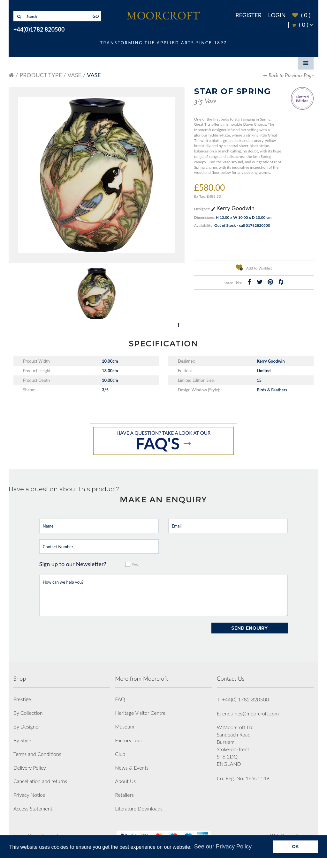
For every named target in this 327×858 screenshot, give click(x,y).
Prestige (22, 699)
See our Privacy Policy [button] (223, 846)
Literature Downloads (139, 808)
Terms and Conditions (37, 754)
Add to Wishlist (254, 267)
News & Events (131, 768)
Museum (124, 726)
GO (96, 16)
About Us (125, 781)
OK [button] (295, 846)
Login (277, 15)
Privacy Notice (29, 795)
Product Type (40, 75)
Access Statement (32, 808)
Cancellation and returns (40, 781)
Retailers (124, 795)
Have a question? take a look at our (163, 441)
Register (248, 15)
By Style (22, 740)
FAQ (120, 699)
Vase (74, 75)
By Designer (26, 726)
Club (120, 754)
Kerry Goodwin (233, 207)
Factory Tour (128, 740)
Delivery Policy (29, 768)
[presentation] (87, 635)
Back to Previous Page (291, 75)
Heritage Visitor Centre (140, 713)
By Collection (27, 713)
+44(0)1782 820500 (39, 29)
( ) (301, 15)
